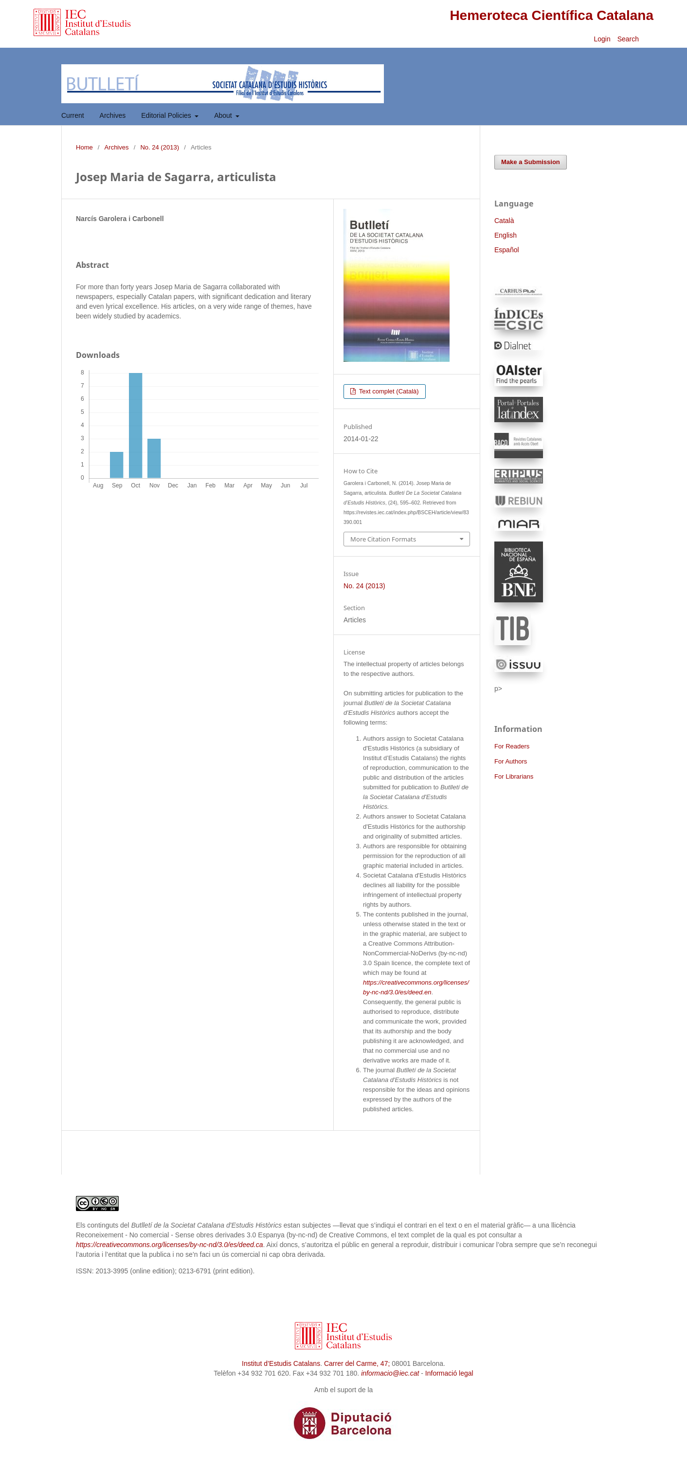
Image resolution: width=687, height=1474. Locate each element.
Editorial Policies (167, 115)
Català (504, 220)
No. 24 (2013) (159, 147)
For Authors (510, 761)
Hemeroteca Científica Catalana (551, 15)
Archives (113, 115)
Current (72, 115)
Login (602, 39)
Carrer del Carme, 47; (357, 1363)
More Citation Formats (383, 539)
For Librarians (513, 776)
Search (629, 39)
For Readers (511, 746)
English (505, 235)
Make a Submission (530, 162)
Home (84, 147)
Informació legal (449, 1373)
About (224, 115)
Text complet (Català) (387, 391)
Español (506, 250)
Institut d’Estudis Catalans (281, 1363)
